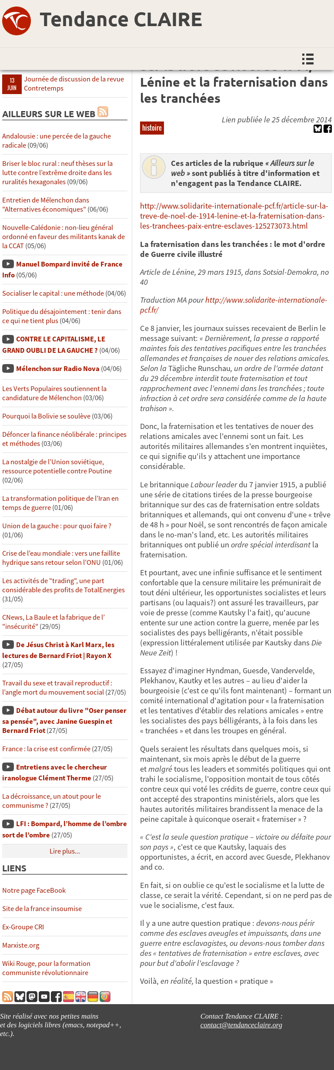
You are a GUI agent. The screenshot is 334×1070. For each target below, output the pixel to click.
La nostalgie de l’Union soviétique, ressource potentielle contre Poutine (57, 466)
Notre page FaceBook (34, 890)
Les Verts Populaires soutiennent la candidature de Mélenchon (54, 393)
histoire (152, 127)
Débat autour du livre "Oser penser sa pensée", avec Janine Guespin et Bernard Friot (64, 720)
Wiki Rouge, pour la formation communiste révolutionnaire (46, 968)
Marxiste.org (20, 945)
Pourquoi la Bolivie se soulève (46, 416)
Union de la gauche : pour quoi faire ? (56, 525)
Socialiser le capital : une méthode (53, 293)
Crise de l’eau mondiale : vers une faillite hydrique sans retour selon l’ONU (61, 558)
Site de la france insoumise (42, 908)
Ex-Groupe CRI (23, 927)
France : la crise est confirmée (46, 748)
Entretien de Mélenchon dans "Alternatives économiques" (45, 205)
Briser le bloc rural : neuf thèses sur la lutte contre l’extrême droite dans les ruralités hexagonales (57, 172)
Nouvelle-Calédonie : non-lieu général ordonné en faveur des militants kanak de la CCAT (63, 236)
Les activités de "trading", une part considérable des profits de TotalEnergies (63, 585)
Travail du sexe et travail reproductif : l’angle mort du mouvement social (57, 687)
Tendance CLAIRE (121, 19)
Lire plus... (65, 851)
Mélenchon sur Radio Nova (58, 368)
